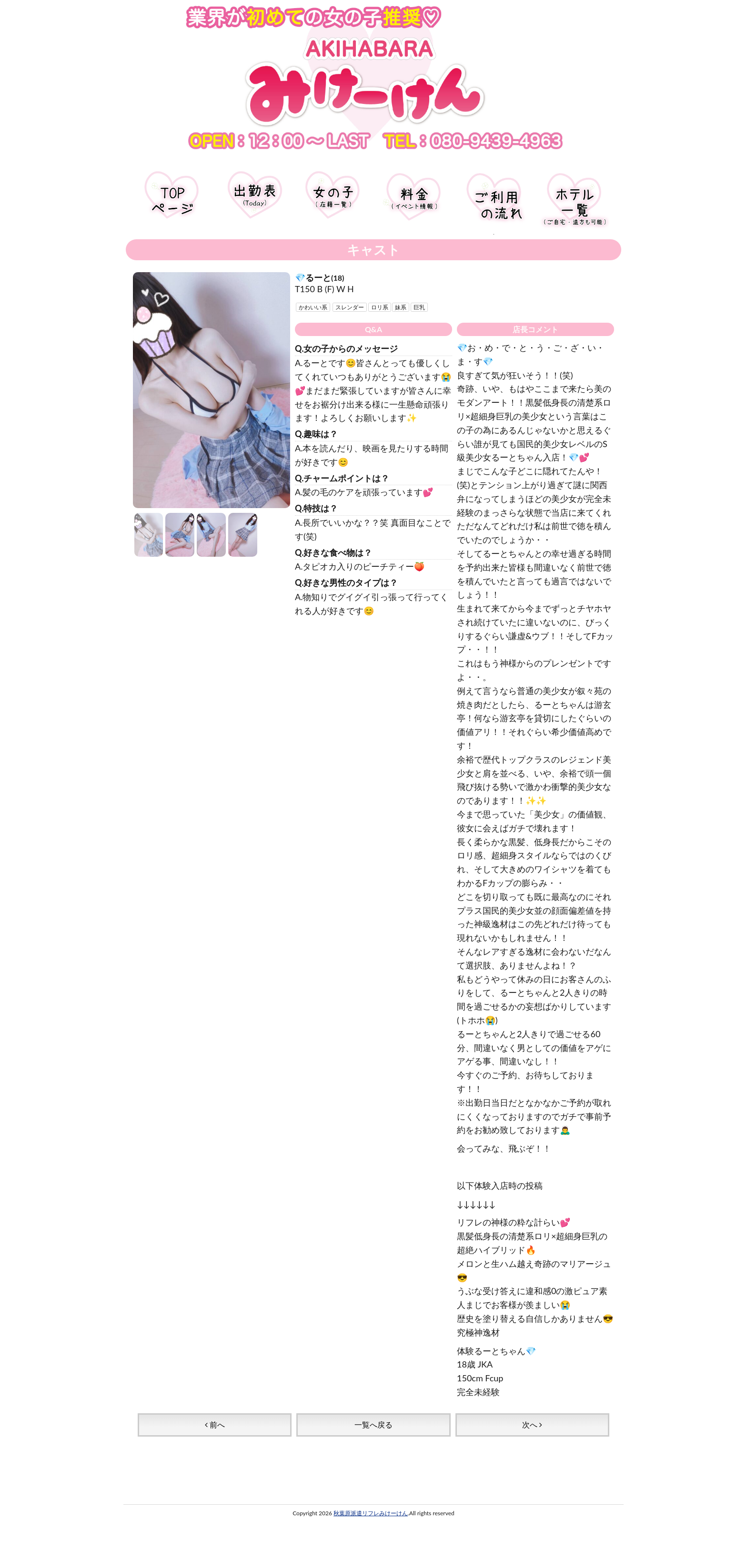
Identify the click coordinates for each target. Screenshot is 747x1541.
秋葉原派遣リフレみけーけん (370, 1513)
